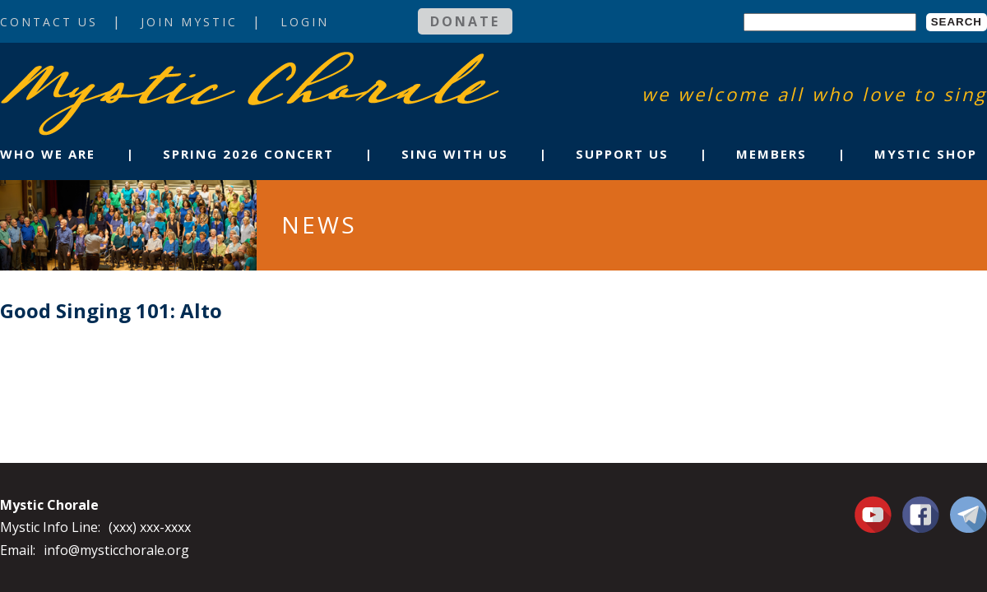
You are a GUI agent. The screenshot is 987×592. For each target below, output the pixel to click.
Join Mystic (189, 22)
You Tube (875, 514)
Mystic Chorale (94, 68)
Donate (465, 21)
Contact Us (49, 22)
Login (304, 22)
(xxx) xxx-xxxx (150, 527)
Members (771, 154)
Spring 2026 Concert (248, 154)
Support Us (622, 154)
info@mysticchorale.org (116, 550)
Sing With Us (454, 154)
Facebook (920, 505)
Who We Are (47, 154)
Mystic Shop (925, 154)
